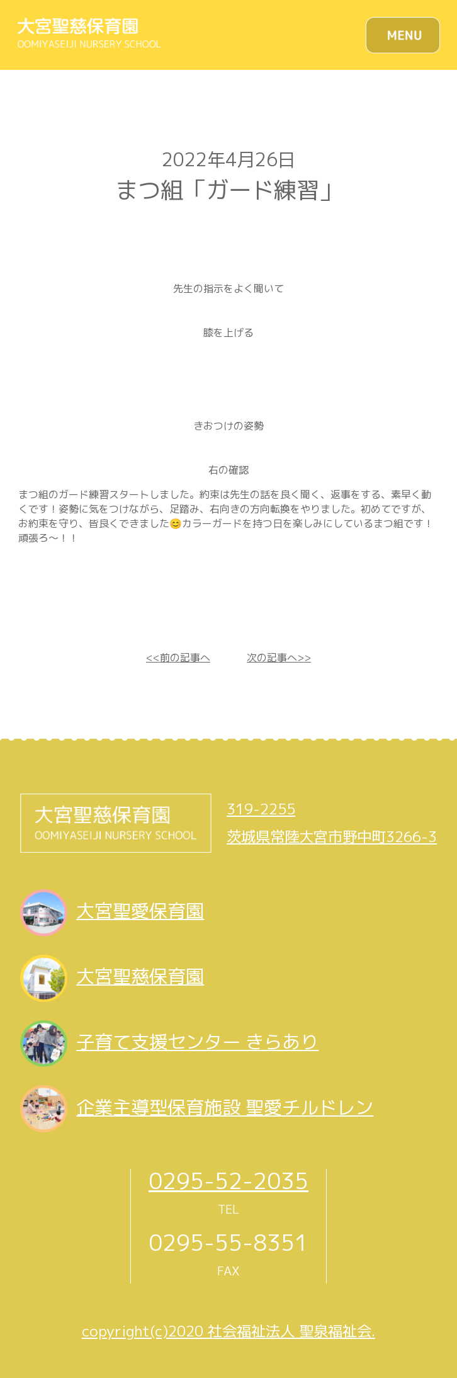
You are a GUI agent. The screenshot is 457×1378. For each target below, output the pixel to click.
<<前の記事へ (178, 657)
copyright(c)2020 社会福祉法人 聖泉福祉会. (228, 1331)
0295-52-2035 (228, 1180)
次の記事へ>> (279, 657)
